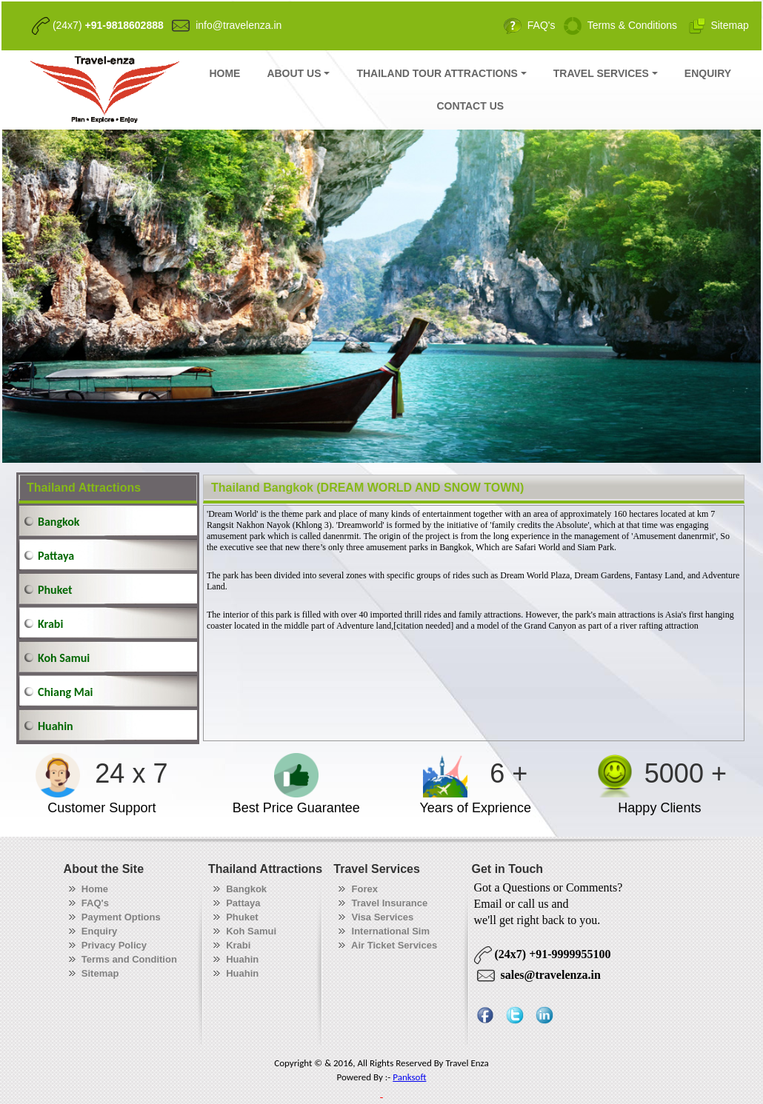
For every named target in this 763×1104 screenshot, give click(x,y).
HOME (224, 73)
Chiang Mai (65, 692)
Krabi (50, 624)
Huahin (55, 726)
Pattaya (56, 556)
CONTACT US (470, 106)
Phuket (55, 590)
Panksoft (409, 1077)
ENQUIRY (707, 73)
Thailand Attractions (84, 487)
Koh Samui (64, 658)
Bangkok (59, 522)
